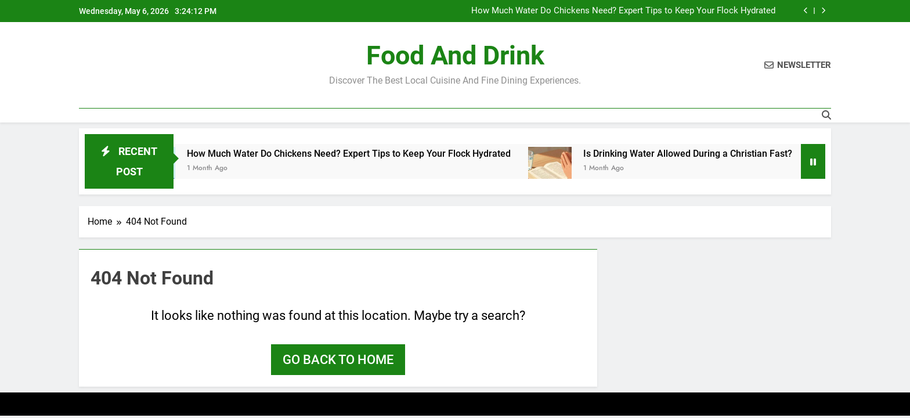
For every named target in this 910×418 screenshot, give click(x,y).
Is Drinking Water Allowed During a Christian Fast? (698, 153)
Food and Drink (455, 55)
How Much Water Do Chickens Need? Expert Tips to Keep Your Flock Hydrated (623, 11)
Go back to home (338, 359)
